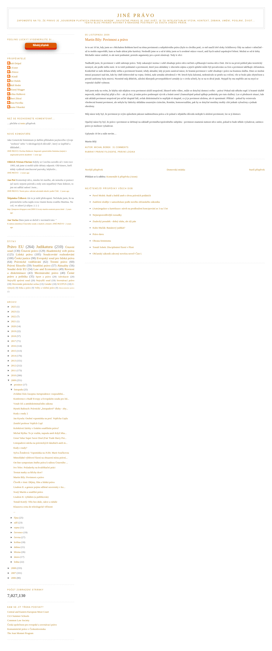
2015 (13, 350)
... (14, 511)
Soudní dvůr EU (17, 269)
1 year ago (37, 155)
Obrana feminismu (102, 240)
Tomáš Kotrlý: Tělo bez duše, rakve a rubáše (35, 501)
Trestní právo (58, 261)
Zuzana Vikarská (16, 107)
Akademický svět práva (60, 250)
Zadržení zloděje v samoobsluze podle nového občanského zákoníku (126, 201)
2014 (13, 355)
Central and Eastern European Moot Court (28, 611)
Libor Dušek (14, 80)
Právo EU (15, 246)
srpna (17, 527)
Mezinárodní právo (46, 272)
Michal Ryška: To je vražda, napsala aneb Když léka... (40, 433)
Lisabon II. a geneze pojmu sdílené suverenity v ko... (39, 487)
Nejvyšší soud (43, 280)
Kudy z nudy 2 (20, 413)
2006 (13, 577)
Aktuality (62, 265)
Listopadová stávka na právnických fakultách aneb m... (40, 442)
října (16, 517)
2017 (13, 341)
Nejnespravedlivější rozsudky (107, 214)
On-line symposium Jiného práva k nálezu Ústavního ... (40, 462)
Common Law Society (18, 620)
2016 (13, 345)
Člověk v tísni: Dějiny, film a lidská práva (34, 482)
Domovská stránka (176, 169)
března (17, 552)
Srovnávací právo (65, 280)
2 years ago (24, 173)
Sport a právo (43, 276)
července (18, 532)
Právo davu (98, 234)
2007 (13, 573)
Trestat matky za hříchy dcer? (27, 472)
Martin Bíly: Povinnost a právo (106, 40)
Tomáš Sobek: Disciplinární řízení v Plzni (113, 247)
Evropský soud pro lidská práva (55, 258)
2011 (13, 370)
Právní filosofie (106, 152)
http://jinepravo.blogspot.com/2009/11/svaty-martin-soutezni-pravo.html (35, 209)
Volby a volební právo (45, 288)
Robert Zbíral (14, 98)
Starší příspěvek (257, 169)
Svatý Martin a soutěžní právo (28, 492)
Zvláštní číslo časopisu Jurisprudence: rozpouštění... (39, 393)
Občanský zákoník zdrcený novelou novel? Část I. (117, 253)
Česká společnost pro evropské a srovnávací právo (32, 624)
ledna (17, 561)
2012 (13, 365)
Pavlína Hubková (16, 94)
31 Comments (120, 147)
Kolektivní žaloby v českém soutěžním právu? (36, 428)
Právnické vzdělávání (27, 261)
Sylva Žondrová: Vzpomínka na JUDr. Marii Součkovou (41, 452)
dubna (17, 547)
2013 (13, 360)
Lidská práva (24, 254)
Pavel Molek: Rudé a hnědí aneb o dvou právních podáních (122, 195)
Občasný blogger (16, 89)
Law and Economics (45, 269)
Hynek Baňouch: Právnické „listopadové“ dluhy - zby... (40, 408)
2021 (13, 321)
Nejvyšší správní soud (18, 280)
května (17, 542)
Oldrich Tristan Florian (19, 161)
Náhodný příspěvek (41, 45)
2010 (13, 375)
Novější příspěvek (94, 169)
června (17, 537)
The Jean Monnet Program (20, 633)
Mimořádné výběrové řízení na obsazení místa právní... (40, 457)
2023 (13, 311)
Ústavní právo (29, 250)
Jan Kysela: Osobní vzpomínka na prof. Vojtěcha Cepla (40, 418)
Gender (48, 284)
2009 (13, 380)
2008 (13, 568)
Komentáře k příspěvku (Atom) (122, 176)
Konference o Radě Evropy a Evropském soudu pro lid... (41, 398)
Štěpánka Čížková (16, 198)
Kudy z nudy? (20, 447)
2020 (13, 326)
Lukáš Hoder (14, 85)
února (17, 556)
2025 (13, 306)
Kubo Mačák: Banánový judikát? (109, 227)
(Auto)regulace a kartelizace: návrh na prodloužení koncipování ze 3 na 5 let (130, 208)
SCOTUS (62, 284)
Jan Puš (11, 180)
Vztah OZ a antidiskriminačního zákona (33, 403)
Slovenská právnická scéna (25, 284)
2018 (13, 336)
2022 (13, 316)
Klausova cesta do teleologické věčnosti (33, 506)
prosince (18, 384)
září (16, 522)
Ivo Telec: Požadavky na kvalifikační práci (34, 467)
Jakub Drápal (14, 63)
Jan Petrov (13, 72)
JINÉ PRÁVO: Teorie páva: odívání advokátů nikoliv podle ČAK (33, 191)
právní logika (126, 152)
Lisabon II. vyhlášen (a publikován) (31, 496)
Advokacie (63, 276)
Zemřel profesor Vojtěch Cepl (27, 423)
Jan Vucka (12, 220)
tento (22, 123)
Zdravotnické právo (66, 288)
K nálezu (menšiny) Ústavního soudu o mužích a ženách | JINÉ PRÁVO (35, 224)
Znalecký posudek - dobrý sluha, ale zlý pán (114, 221)
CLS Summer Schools (18, 616)
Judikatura (44, 246)
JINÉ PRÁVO (136, 15)
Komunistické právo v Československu (26, 629)
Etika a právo (25, 288)
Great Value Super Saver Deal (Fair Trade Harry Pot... (39, 438)
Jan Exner (13, 67)
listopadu (19, 389)
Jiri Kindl (12, 76)
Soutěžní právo (41, 265)
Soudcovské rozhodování (58, 254)
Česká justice (22, 258)
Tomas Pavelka (15, 102)
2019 (13, 331)
